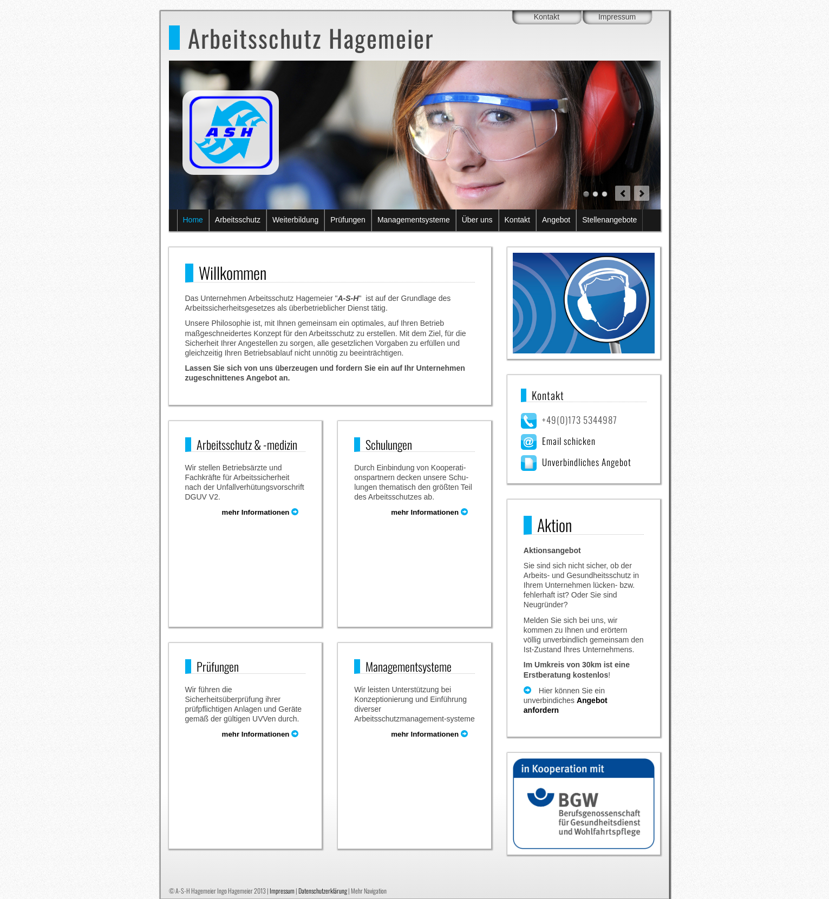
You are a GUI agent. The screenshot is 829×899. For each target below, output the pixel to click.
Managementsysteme (413, 219)
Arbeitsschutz (237, 219)
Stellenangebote (609, 219)
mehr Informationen (264, 512)
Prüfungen (347, 219)
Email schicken (569, 441)
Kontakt (546, 16)
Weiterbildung (295, 219)
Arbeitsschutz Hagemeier (311, 37)
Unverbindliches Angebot (586, 462)
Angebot (556, 219)
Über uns (477, 219)
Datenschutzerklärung (322, 890)
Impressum (617, 16)
